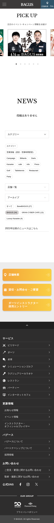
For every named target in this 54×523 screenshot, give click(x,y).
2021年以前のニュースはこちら (21, 228)
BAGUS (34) (12, 212)
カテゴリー (11, 146)
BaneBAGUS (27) (24, 206)
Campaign (11, 158)
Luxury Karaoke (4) (15, 218)
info (28, 164)
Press (36, 164)
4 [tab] (29, 64)
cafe (20, 164)
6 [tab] (37, 64)
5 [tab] (33, 64)
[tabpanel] (27, 42)
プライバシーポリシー (27, 512)
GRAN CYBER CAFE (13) (33, 212)
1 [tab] (16, 64)
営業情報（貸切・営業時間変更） (21, 152)
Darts (33, 158)
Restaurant (33, 170)
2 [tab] (20, 64)
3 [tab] (24, 64)
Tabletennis (19, 170)
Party (9, 176)
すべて (9, 206)
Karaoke (10, 164)
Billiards (23, 158)
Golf (8, 170)
